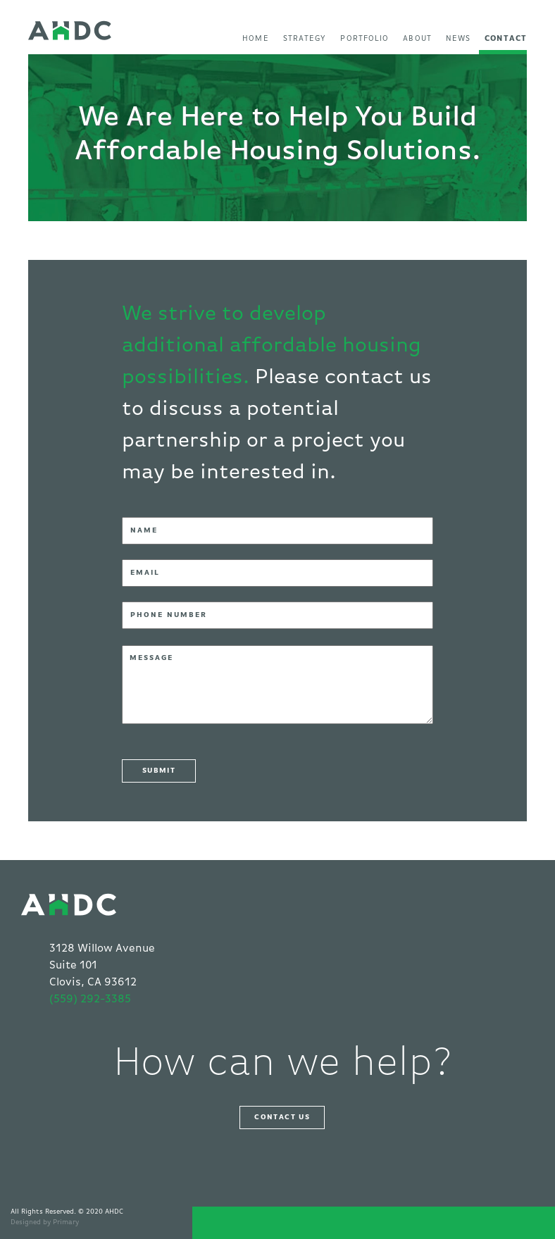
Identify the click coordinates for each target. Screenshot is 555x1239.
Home (255, 38)
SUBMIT (158, 770)
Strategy (305, 38)
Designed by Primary (45, 1222)
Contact (506, 38)
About (417, 38)
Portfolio (364, 38)
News (458, 38)
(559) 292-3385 (90, 999)
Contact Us (282, 1117)
